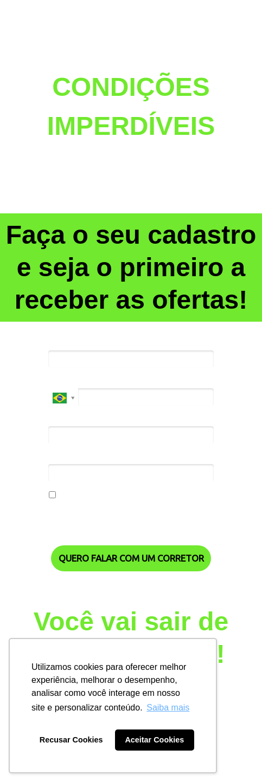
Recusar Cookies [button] (71, 739)
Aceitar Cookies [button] (154, 739)
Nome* (61, 343)
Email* (60, 418)
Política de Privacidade (87, 526)
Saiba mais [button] (167, 707)
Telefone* (66, 381)
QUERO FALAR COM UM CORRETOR (131, 558)
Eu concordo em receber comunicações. (124, 495)
